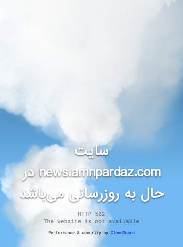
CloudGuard (123, 232)
